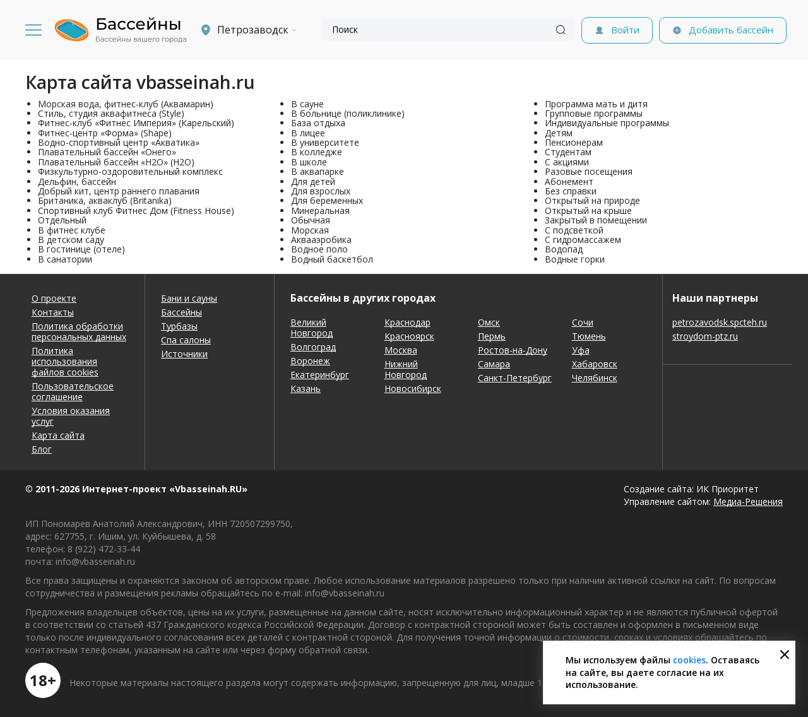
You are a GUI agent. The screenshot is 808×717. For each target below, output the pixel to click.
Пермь (492, 336)
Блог (42, 449)
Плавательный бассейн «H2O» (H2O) (116, 162)
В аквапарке (317, 171)
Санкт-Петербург (515, 377)
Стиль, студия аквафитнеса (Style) (111, 113)
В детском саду (71, 240)
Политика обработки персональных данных (79, 331)
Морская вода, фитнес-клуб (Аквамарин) (125, 104)
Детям (559, 133)
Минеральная (320, 210)
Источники (184, 353)
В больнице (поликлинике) (348, 113)
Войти (625, 29)
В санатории (65, 259)
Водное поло (319, 249)
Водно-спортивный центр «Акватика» (118, 142)
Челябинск (594, 377)
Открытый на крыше (588, 210)
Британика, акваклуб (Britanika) (105, 200)
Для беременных (327, 200)
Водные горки (575, 259)
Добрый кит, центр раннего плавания (118, 191)
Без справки (571, 191)
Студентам (568, 152)
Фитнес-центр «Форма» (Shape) (105, 133)
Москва (400, 350)
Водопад (564, 249)
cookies (689, 660)
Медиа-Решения (748, 501)
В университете (325, 142)
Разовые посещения (589, 171)
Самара (494, 363)
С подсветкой (574, 230)
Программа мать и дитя (596, 104)
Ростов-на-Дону (512, 350)
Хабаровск (594, 363)
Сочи (582, 322)
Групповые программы (594, 113)
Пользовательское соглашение (73, 391)
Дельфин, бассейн (77, 181)
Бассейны (181, 312)
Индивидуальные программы (607, 123)
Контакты (53, 312)
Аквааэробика (321, 240)
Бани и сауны (189, 298)
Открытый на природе (592, 200)
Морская (310, 230)
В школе (309, 162)
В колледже (316, 152)
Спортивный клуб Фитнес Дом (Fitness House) (136, 210)
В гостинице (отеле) (81, 249)
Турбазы (179, 326)
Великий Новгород (311, 327)
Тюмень (589, 336)
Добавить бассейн (731, 29)
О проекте (54, 298)
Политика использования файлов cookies (65, 361)
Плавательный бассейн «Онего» (107, 152)
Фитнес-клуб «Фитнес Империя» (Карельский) (136, 123)
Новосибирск (412, 388)
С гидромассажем (583, 240)
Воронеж (310, 360)
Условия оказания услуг (71, 416)
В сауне (307, 104)
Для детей (313, 181)
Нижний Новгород (405, 369)
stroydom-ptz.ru (705, 336)
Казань (305, 388)
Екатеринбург (319, 374)
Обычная (310, 220)
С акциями (567, 162)
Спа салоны (186, 340)
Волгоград (313, 346)
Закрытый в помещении (596, 220)
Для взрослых (320, 191)
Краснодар (407, 322)
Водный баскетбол (332, 259)
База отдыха (318, 123)
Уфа (581, 350)
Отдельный (62, 220)
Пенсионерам (574, 142)
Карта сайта (58, 435)
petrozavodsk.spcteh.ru (719, 322)
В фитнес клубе (71, 230)
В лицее (308, 133)
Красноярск (409, 336)
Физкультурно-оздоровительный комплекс (130, 171)
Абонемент (569, 181)
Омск (489, 322)
